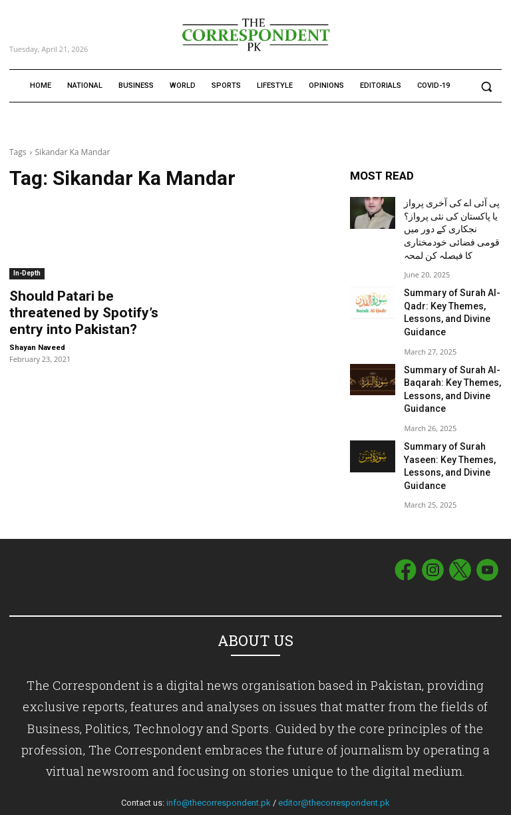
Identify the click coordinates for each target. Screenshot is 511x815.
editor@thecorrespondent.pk (334, 767)
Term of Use (421, 802)
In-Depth (27, 273)
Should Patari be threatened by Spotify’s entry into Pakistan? (83, 310)
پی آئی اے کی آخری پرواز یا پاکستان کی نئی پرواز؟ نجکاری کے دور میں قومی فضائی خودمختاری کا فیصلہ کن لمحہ (450, 224)
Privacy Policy (476, 802)
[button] (486, 86)
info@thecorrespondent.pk (218, 767)
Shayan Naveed (37, 341)
